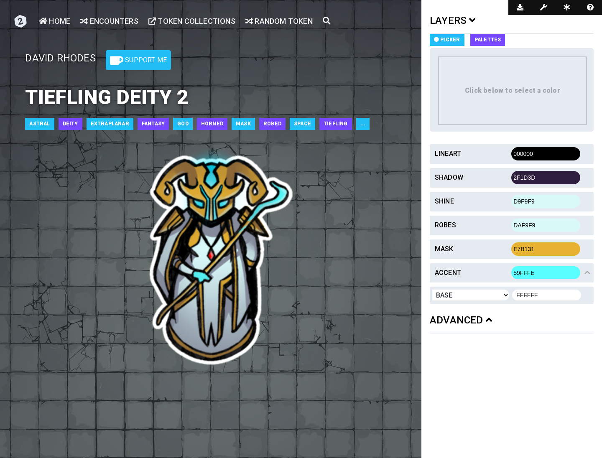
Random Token (279, 21)
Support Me (138, 60)
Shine (444, 201)
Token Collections (191, 21)
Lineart (448, 154)
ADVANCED (461, 320)
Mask (444, 249)
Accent (448, 273)
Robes (445, 225)
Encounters (109, 21)
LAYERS (453, 20)
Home (54, 21)
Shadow (449, 177)
